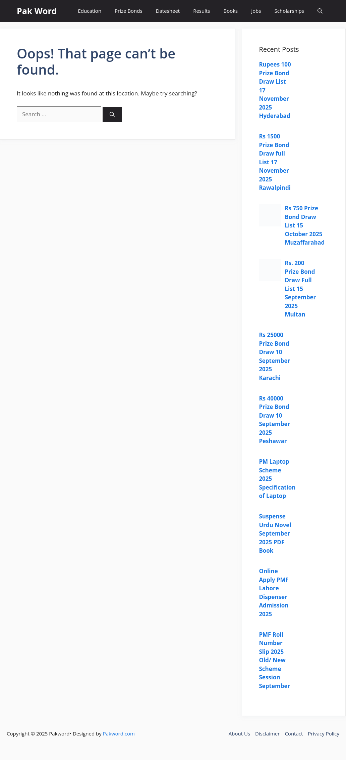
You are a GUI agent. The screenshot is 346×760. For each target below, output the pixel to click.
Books (230, 10)
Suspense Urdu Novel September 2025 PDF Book (275, 533)
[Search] (112, 114)
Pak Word (37, 10)
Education (90, 10)
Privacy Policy (323, 733)
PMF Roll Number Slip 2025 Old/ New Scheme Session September (274, 660)
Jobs (256, 10)
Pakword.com (119, 733)
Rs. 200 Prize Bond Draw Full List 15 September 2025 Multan (300, 288)
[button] (320, 11)
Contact (294, 733)
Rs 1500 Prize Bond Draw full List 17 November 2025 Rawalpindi (275, 162)
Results (201, 10)
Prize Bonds (128, 10)
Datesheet (168, 10)
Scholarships (289, 10)
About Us (239, 733)
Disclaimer (267, 733)
